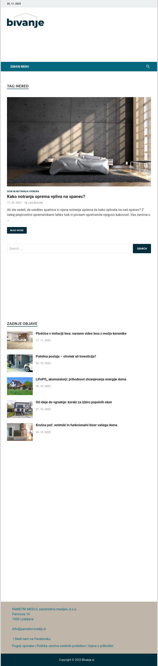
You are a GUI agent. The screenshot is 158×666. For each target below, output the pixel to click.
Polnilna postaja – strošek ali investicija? (66, 356)
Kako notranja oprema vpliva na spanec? (46, 196)
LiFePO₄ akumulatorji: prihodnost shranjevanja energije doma (81, 379)
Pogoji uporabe (23, 646)
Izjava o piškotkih (100, 646)
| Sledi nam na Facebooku (31, 639)
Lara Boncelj (35, 202)
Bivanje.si (88, 659)
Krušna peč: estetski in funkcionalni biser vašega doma (76, 425)
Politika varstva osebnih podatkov (61, 646)
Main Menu (21, 66)
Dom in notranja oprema (23, 191)
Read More (15, 229)
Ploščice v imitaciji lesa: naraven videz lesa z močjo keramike (81, 333)
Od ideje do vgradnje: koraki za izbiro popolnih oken (74, 402)
